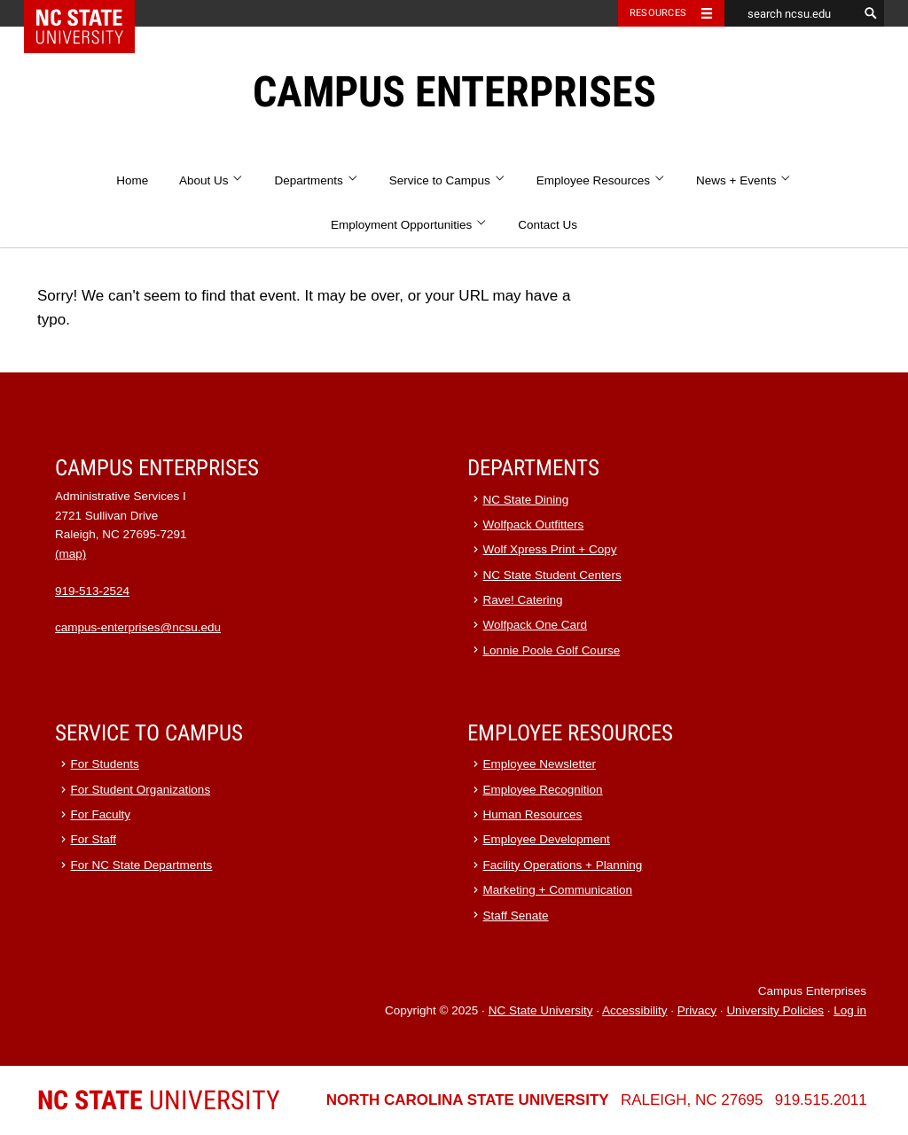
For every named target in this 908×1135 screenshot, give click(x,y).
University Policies (775, 1010)
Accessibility (635, 1010)
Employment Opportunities (409, 224)
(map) (70, 553)
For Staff (94, 839)
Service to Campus (447, 180)
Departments (316, 180)
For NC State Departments (142, 865)
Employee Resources (601, 180)
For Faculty (101, 814)
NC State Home (91, 13)
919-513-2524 (92, 591)
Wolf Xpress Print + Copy (550, 549)
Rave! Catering (523, 600)
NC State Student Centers (552, 575)
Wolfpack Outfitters (533, 524)
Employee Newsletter (540, 764)
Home (132, 180)
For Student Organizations (141, 789)
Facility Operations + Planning (563, 865)
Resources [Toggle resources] (658, 13)
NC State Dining (526, 499)
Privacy (696, 1010)
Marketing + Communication (557, 889)
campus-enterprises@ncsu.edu (138, 627)
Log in (850, 1010)
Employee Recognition (543, 789)
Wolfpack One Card (535, 624)
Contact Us (547, 224)
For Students (105, 764)
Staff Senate (516, 915)
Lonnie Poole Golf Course (552, 650)
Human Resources (533, 814)
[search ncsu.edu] (790, 13)
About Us (211, 180)
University (158, 1099)
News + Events (744, 180)
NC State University (541, 1010)
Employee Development (546, 839)
